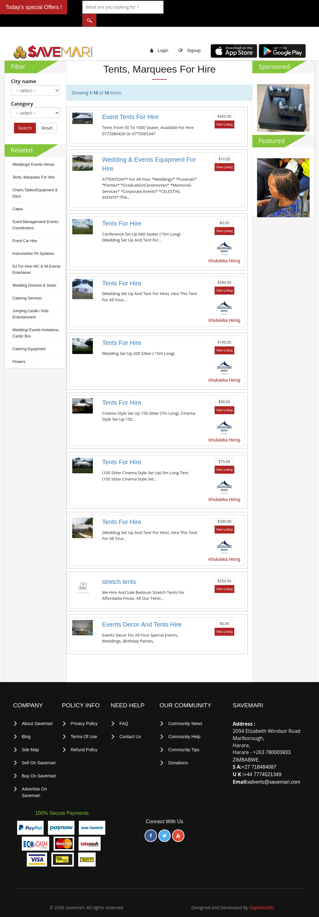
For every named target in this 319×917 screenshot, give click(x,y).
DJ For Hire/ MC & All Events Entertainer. (36, 256)
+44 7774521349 (263, 762)
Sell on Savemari (39, 749)
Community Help (184, 723)
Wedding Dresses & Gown (34, 272)
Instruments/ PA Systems (33, 241)
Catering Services (27, 285)
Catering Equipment (28, 336)
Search (25, 115)
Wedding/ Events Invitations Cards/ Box (35, 320)
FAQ (123, 711)
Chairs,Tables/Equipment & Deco (35, 180)
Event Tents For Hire (130, 104)
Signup (194, 38)
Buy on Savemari (39, 762)
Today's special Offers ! (34, 7)
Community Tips (183, 736)
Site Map (30, 736)
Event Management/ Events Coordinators (35, 212)
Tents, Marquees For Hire (33, 164)
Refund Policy (84, 736)
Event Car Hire (24, 228)
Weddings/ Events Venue (33, 152)
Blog (26, 723)
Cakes (17, 196)
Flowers (19, 349)
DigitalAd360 (261, 893)
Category (22, 91)
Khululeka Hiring (224, 248)
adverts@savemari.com (274, 769)
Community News (185, 711)
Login (163, 38)
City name (23, 68)
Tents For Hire (121, 211)
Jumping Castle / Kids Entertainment (30, 301)
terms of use (84, 723)
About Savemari (37, 711)
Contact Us (130, 723)
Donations (178, 749)
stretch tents (119, 569)
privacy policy (84, 711)
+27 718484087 (259, 754)
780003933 (278, 740)
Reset (47, 115)
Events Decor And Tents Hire (142, 611)
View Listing (224, 112)
